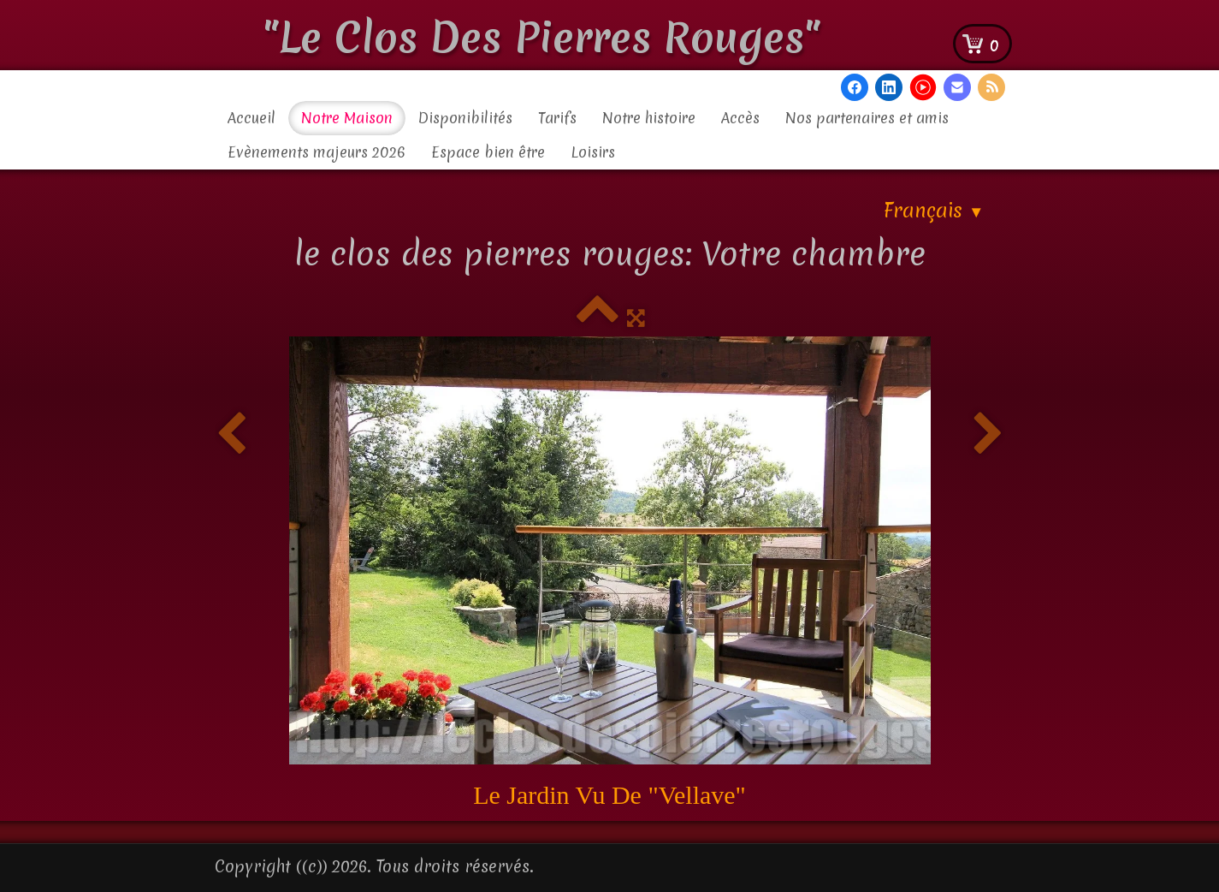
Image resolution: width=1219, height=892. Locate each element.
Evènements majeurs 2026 (316, 152)
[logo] (548, 33)
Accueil (251, 118)
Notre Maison (347, 118)
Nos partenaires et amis (867, 118)
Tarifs (557, 118)
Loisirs (593, 152)
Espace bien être (488, 152)
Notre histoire (648, 118)
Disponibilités (465, 118)
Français (934, 210)
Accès (740, 118)
